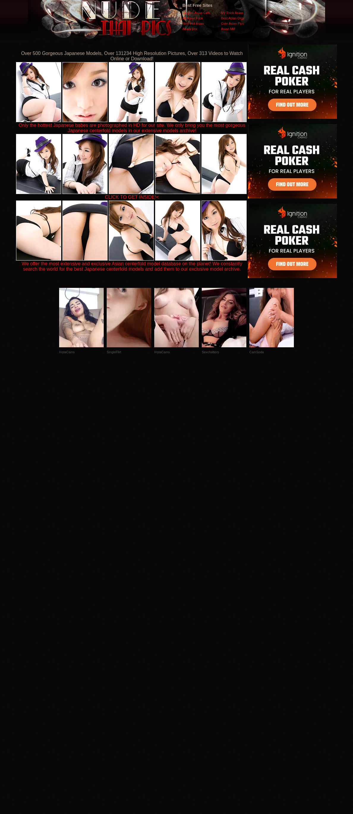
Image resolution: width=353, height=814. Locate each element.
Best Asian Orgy (233, 18)
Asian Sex (189, 29)
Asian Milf (228, 29)
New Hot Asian (193, 23)
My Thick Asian (232, 13)
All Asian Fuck (192, 18)
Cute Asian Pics (232, 23)
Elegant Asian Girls (196, 13)
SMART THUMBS (187, 695)
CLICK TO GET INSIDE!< (132, 197)
